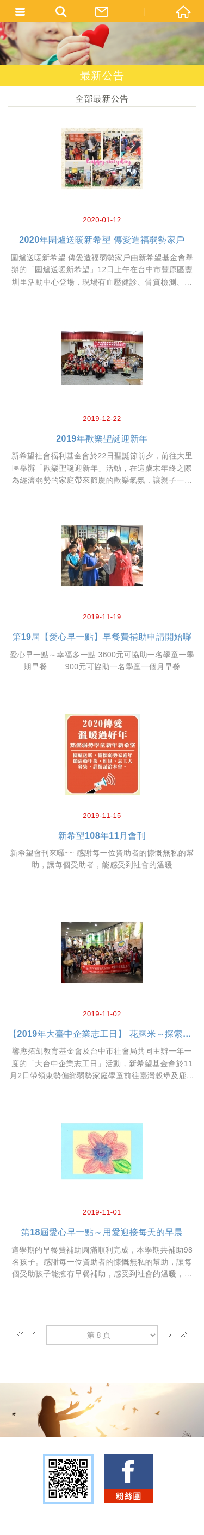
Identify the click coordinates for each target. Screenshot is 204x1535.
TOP (99, 1523)
